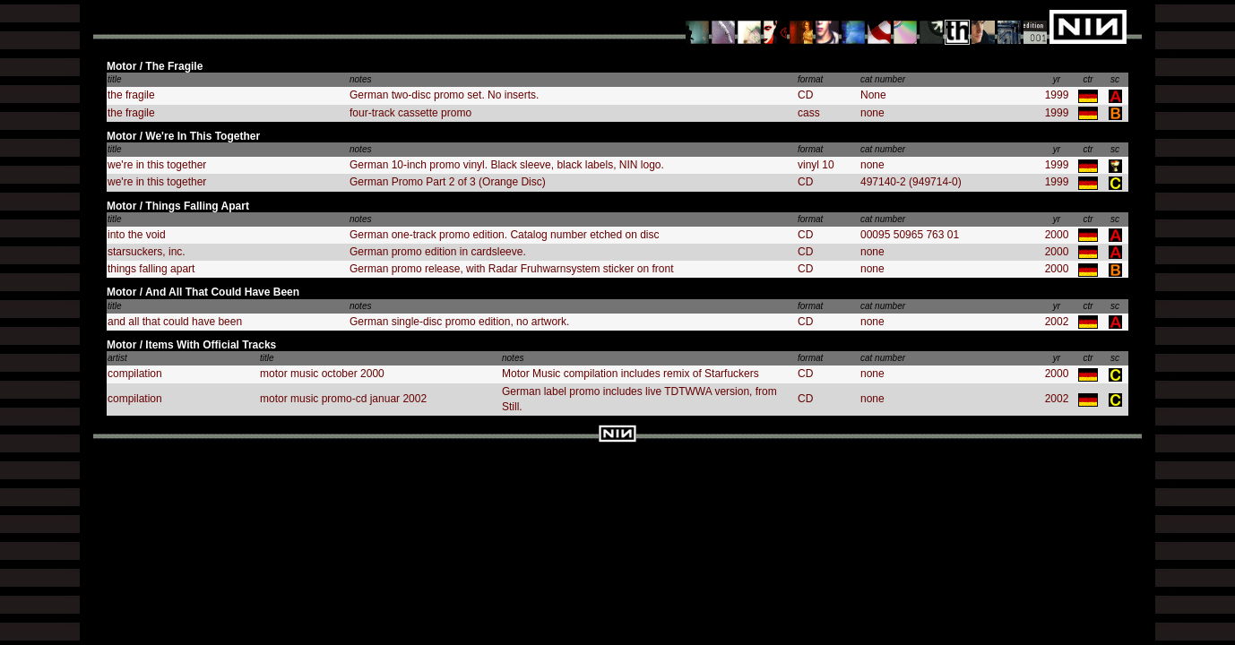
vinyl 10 (816, 165)
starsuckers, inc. (147, 251)
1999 (1057, 95)
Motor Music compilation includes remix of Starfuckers (630, 373)
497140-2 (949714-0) (911, 182)
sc (1114, 79)
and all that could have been (175, 321)
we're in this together (157, 165)
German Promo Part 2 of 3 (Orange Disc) (448, 182)
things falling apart (151, 268)
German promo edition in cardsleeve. (438, 251)
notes (360, 79)
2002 (1057, 321)
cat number (882, 79)
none (872, 113)
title (115, 79)
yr (1056, 79)
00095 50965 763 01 (909, 234)
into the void (137, 234)
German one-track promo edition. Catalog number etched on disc (505, 234)
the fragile (131, 95)
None (873, 95)
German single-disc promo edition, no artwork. (459, 321)
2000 (1057, 234)
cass (809, 113)
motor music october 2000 (322, 373)
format (810, 79)
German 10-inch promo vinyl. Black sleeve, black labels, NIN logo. (507, 165)
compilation (135, 373)
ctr (1087, 79)
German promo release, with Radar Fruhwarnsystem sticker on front (511, 268)
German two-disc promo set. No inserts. (444, 95)
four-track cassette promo (410, 113)
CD (805, 95)
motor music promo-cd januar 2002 (343, 398)
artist (117, 358)
